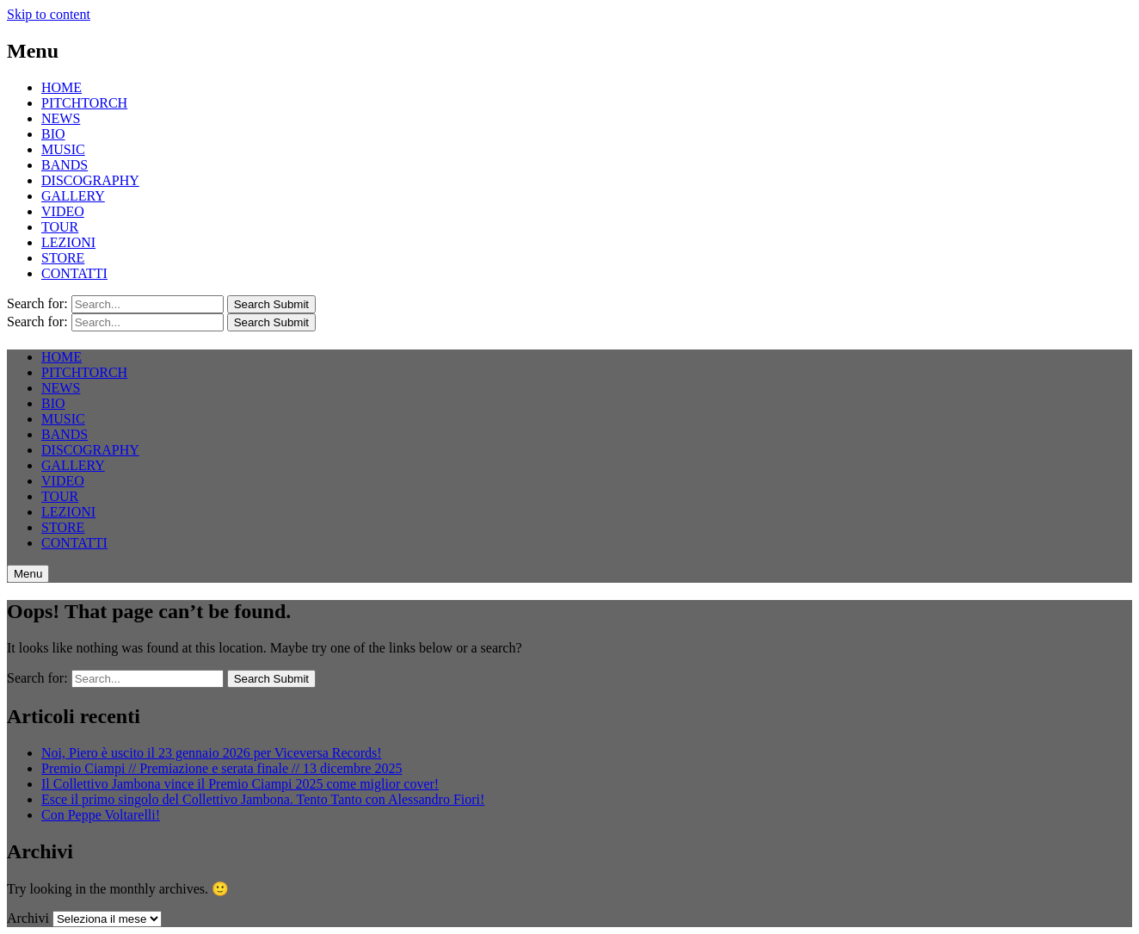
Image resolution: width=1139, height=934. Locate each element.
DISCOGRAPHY (90, 180)
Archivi (28, 918)
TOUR (59, 227)
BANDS (64, 165)
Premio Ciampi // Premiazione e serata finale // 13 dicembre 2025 (221, 768)
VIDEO (62, 211)
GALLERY (73, 196)
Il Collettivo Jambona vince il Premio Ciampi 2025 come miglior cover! (240, 783)
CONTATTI (74, 273)
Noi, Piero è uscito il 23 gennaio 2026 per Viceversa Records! (211, 752)
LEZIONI (68, 242)
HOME (61, 87)
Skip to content (48, 14)
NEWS (60, 118)
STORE (62, 258)
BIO (53, 134)
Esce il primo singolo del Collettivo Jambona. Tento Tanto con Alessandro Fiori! (262, 799)
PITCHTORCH (84, 103)
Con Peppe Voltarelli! (100, 814)
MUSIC (63, 149)
